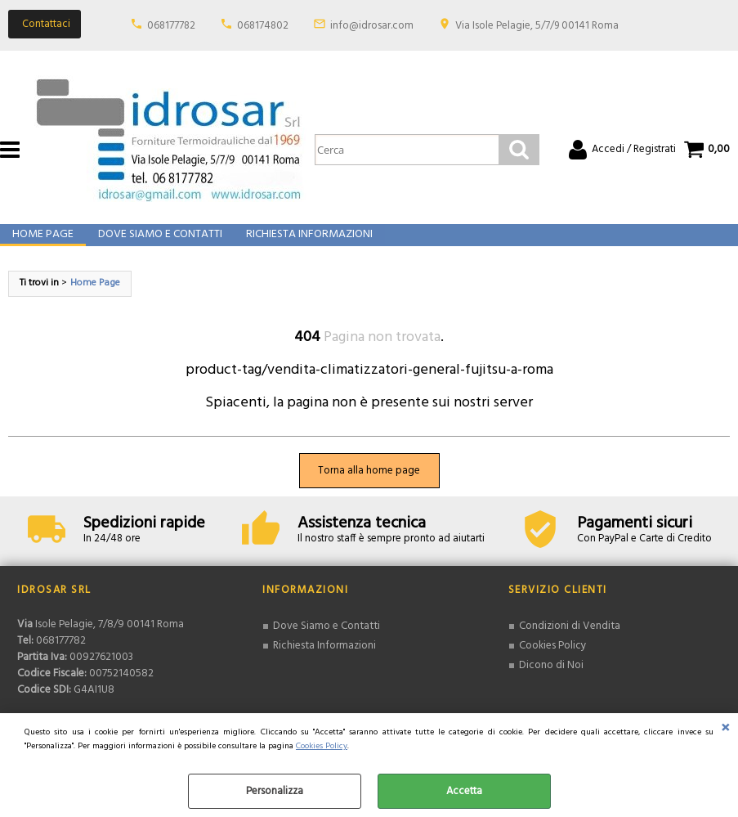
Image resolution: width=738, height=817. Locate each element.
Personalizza (274, 791)
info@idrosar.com (372, 25)
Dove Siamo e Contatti (158, 244)
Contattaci (46, 24)
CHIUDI (725, 729)
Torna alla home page (369, 488)
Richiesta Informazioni (306, 244)
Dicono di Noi (551, 681)
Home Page (42, 244)
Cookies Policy (321, 746)
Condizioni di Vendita (569, 643)
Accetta (464, 791)
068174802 (262, 25)
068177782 (171, 25)
